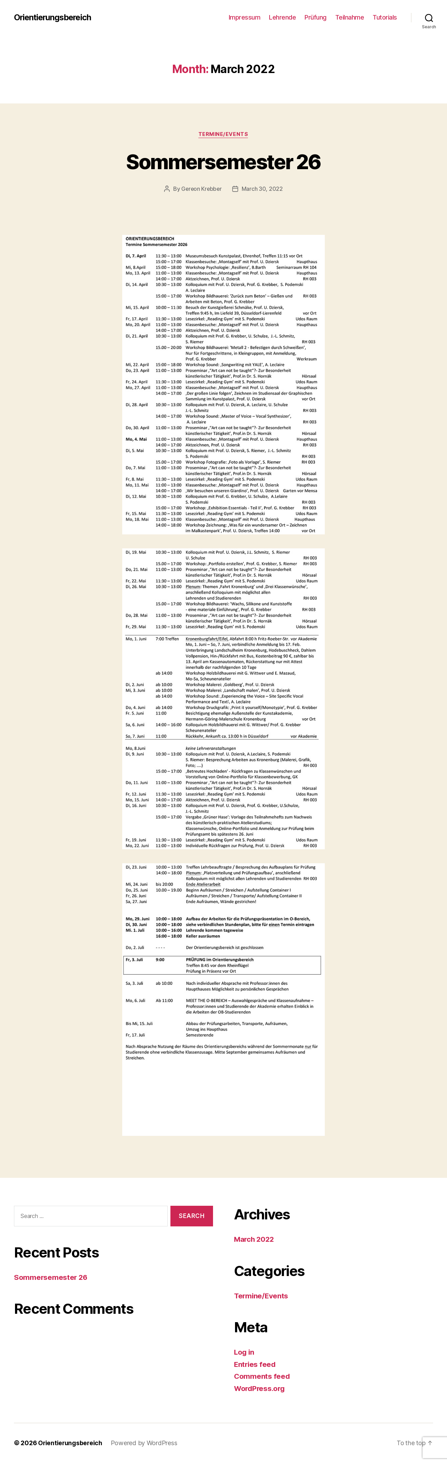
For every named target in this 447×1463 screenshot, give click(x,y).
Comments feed (262, 1376)
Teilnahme (349, 17)
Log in (244, 1352)
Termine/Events (224, 134)
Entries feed (255, 1364)
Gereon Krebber (201, 189)
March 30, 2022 (263, 189)
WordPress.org (260, 1388)
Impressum (245, 17)
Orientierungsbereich (54, 17)
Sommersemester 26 (223, 161)
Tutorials (385, 17)
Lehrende (282, 17)
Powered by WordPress (145, 1443)
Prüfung (316, 17)
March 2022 (255, 1239)
